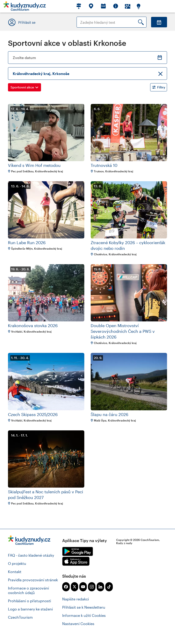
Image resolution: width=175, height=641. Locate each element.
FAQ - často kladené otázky (31, 555)
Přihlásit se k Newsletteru (83, 607)
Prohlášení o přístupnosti (29, 601)
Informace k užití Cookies (84, 615)
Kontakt (14, 571)
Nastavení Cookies (78, 623)
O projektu (17, 563)
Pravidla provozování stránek (33, 580)
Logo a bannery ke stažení (30, 609)
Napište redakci (75, 599)
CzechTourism (20, 617)
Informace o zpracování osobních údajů (28, 590)
